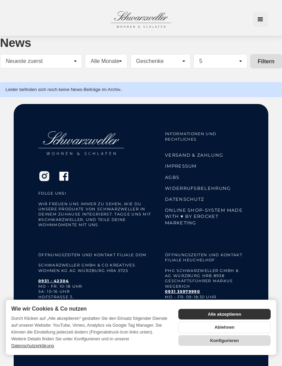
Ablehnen (224, 327)
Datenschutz (184, 199)
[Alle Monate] (106, 61)
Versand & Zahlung (194, 155)
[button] (260, 19)
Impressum (181, 166)
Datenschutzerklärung (32, 345)
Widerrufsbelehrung (198, 188)
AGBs (172, 177)
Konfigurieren (224, 340)
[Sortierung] (41, 61)
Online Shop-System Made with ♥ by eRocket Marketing (204, 216)
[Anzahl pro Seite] (220, 61)
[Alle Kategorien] (160, 61)
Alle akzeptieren (224, 314)
